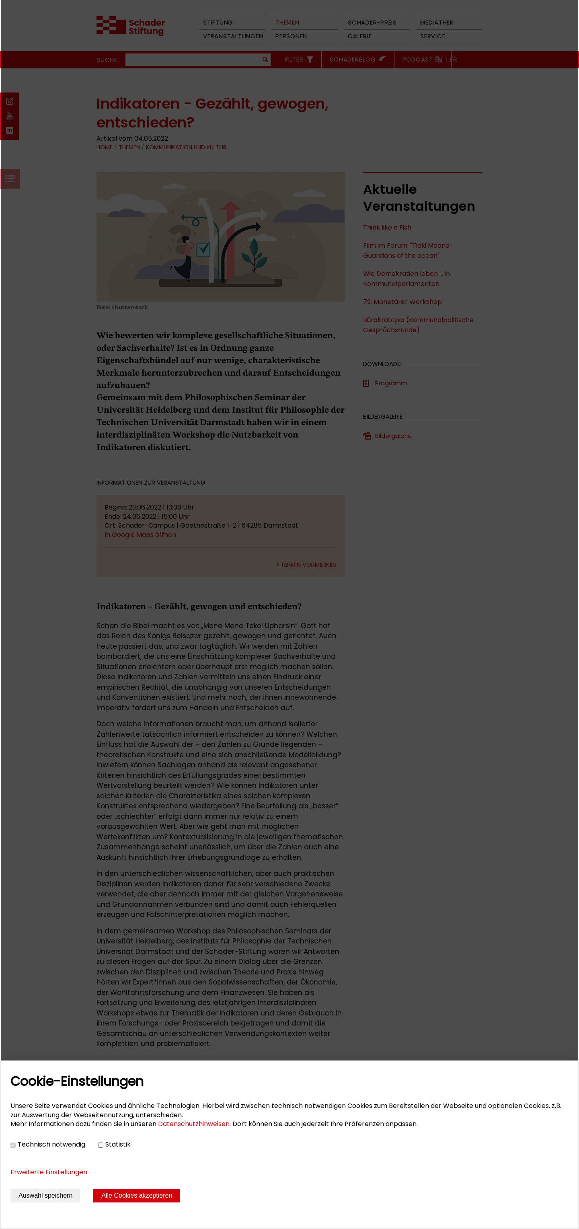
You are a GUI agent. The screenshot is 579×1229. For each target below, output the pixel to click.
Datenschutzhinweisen (194, 1123)
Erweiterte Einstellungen (48, 1172)
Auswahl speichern (45, 1195)
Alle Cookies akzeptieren (136, 1195)
